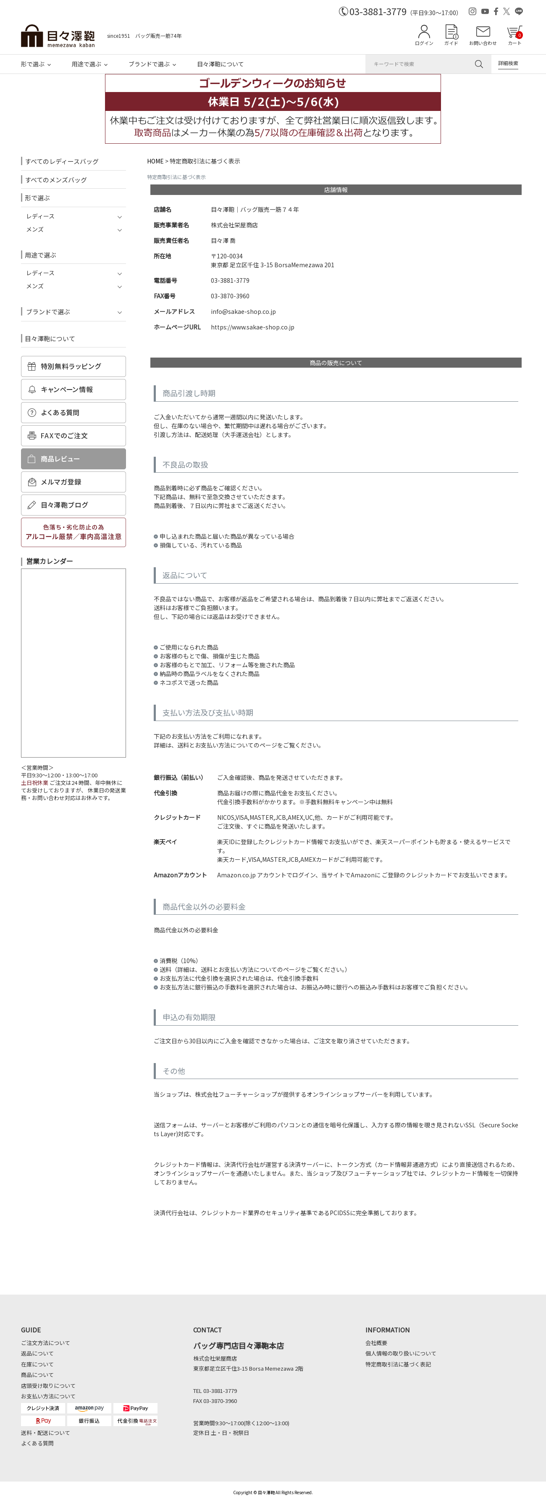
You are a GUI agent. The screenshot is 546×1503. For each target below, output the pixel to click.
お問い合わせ (483, 42)
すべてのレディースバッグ (62, 161)
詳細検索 (508, 62)
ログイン (424, 42)
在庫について (37, 1364)
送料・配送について (45, 1433)
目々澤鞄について (220, 64)
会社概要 (376, 1343)
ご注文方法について (45, 1343)
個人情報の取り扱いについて (400, 1353)
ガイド (451, 42)
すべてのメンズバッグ (56, 179)
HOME (155, 161)
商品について (37, 1375)
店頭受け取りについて (48, 1386)
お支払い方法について (48, 1396)
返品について (37, 1353)
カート (515, 38)
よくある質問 (37, 1443)
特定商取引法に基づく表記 (398, 1364)
